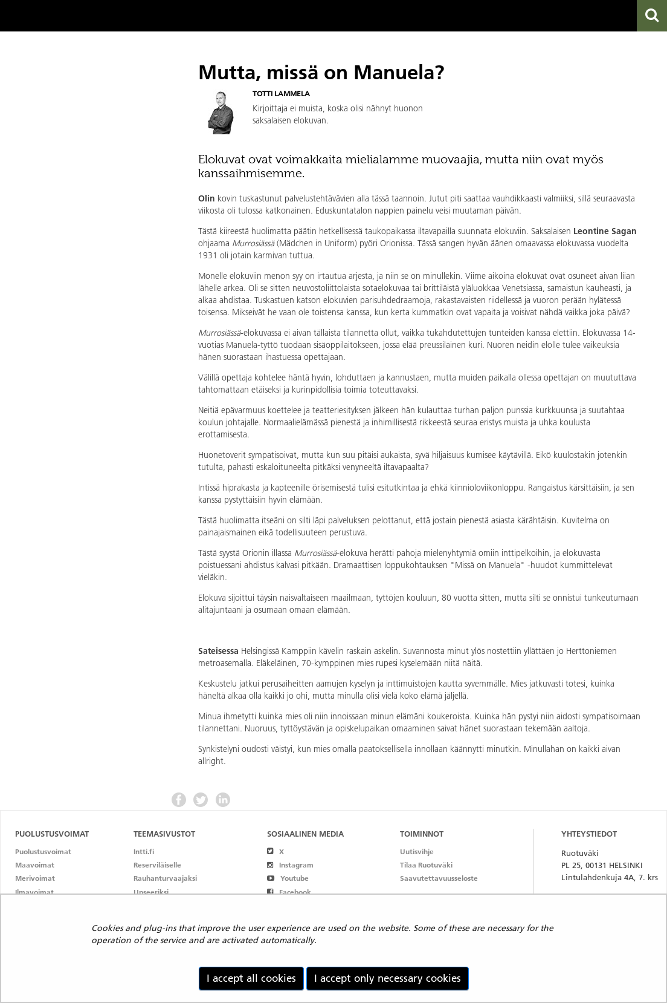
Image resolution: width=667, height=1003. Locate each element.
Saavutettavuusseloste (439, 878)
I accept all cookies (251, 978)
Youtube (288, 878)
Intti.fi (144, 851)
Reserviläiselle (157, 864)
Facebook (289, 892)
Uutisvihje (417, 851)
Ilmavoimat (34, 892)
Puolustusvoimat (43, 851)
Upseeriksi (151, 892)
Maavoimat (34, 864)
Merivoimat (35, 878)
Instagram (290, 864)
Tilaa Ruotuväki (426, 864)
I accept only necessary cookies (387, 978)
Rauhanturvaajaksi (165, 878)
